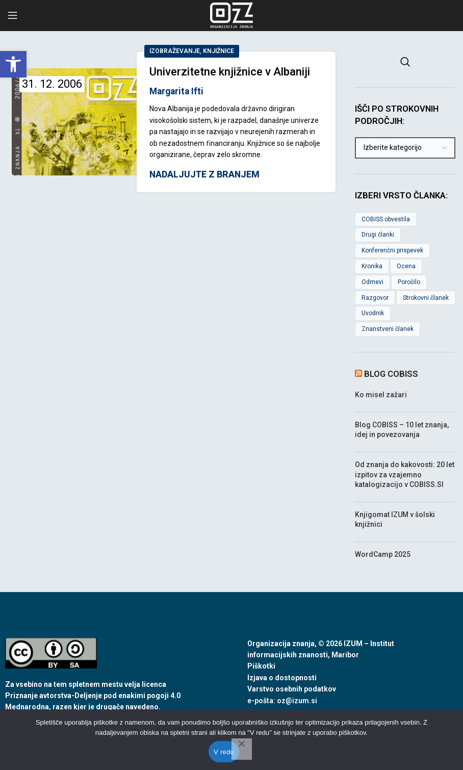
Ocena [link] (406, 266)
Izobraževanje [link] (174, 51)
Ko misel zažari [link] (381, 395)
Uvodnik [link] (373, 313)
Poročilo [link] (409, 282)
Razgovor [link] (375, 297)
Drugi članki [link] (378, 234)
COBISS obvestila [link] (386, 219)
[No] (242, 749)
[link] (13, 64)
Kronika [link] (372, 266)
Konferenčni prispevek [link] (392, 250)
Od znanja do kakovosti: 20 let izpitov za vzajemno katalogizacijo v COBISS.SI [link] (404, 474)
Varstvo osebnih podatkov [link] (291, 689)
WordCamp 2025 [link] (382, 554)
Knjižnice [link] (218, 51)
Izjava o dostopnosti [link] (282, 678)
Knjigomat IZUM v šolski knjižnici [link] (395, 519)
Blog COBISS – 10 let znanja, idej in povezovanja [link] (402, 430)
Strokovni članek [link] (426, 297)
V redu (224, 752)
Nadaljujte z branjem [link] (204, 174)
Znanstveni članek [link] (388, 328)
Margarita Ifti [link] (176, 91)
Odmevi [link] (372, 282)
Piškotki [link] (261, 666)
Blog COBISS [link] (391, 374)
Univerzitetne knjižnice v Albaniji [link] (229, 71)
